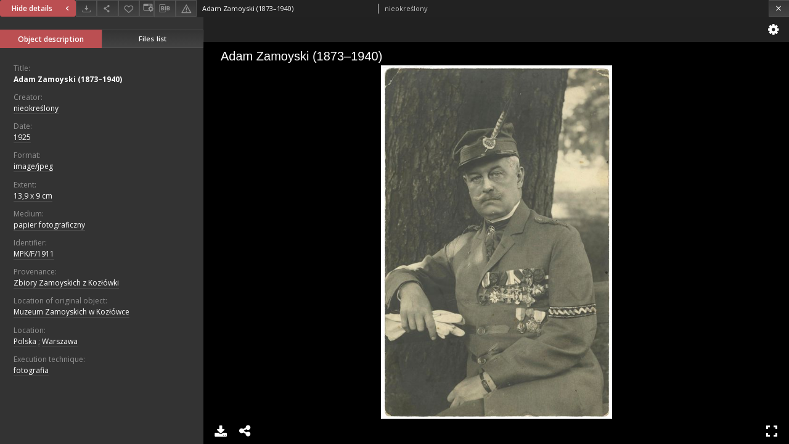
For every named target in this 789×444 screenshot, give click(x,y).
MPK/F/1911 (34, 254)
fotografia (31, 370)
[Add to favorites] (128, 8)
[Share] (107, 8)
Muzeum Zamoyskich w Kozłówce (71, 311)
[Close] (779, 8)
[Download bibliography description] (164, 8)
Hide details (42, 8)
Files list (152, 38)
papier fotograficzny (49, 225)
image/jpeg (33, 166)
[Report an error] (186, 8)
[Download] (86, 8)
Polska (25, 341)
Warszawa (60, 341)
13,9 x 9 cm (33, 196)
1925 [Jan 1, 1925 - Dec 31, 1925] (22, 137)
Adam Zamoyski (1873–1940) (68, 79)
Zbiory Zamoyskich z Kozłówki (66, 283)
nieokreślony (36, 108)
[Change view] (146, 8)
